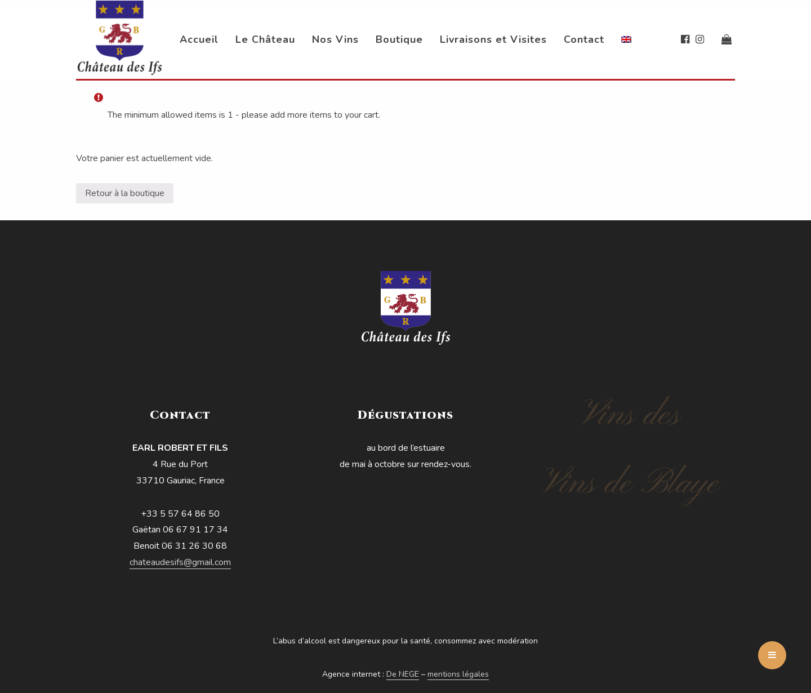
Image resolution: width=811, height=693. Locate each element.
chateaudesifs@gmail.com (180, 562)
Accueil (199, 39)
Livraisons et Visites (493, 39)
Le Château (265, 39)
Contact (584, 39)
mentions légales (458, 674)
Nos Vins (335, 39)
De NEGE (402, 674)
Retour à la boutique (124, 193)
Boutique (399, 39)
